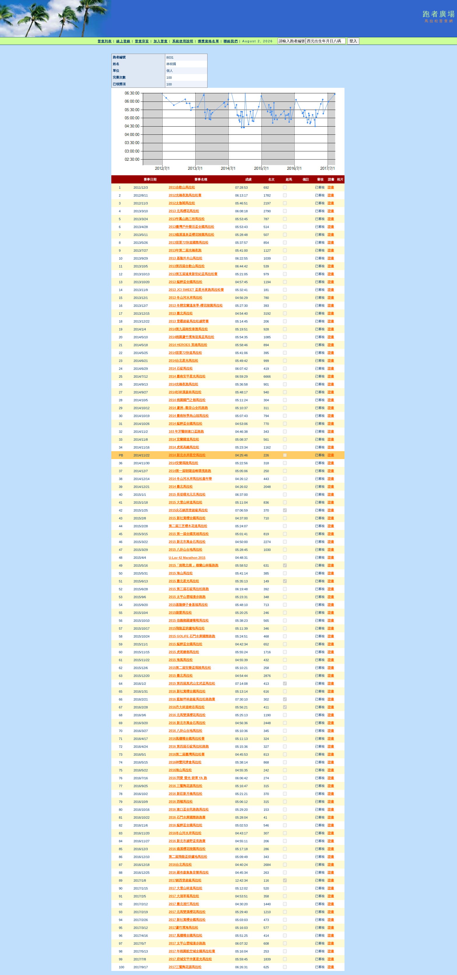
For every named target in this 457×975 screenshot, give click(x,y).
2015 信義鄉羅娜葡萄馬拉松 (189, 620)
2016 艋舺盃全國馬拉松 (186, 825)
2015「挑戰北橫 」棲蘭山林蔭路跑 (194, 565)
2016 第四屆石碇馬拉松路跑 (189, 746)
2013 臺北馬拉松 (181, 313)
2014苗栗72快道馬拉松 (185, 352)
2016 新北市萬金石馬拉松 (187, 722)
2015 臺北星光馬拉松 (184, 581)
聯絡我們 (231, 41)
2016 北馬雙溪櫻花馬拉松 (187, 715)
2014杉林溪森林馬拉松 (185, 392)
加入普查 (161, 41)
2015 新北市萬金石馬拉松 (187, 541)
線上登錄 (123, 41)
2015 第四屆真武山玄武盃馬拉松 (192, 683)
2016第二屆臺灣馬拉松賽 (187, 754)
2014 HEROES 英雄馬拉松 (188, 344)
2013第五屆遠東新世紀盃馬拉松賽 (193, 274)
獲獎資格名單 (208, 41)
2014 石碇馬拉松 (181, 368)
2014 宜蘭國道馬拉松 (184, 439)
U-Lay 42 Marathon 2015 (187, 557)
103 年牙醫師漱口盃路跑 (186, 431)
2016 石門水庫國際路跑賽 (187, 817)
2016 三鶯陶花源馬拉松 (186, 785)
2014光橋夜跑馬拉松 (183, 384)
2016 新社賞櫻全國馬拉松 (187, 691)
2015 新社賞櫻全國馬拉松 (187, 518)
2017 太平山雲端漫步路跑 (187, 943)
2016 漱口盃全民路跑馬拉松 (189, 809)
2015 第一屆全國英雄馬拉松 (189, 533)
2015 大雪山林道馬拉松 (186, 502)
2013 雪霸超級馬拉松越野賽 (189, 321)
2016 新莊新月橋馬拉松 (186, 793)
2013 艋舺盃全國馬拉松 (186, 281)
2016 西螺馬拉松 (181, 801)
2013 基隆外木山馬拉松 (186, 258)
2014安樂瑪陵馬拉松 (183, 463)
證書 (331, 187)
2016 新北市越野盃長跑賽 (187, 841)
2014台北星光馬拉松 (183, 360)
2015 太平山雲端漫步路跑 (187, 596)
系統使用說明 (183, 41)
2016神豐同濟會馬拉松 (185, 762)
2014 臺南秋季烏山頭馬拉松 (189, 415)
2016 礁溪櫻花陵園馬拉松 (187, 848)
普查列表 (105, 41)
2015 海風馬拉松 (181, 659)
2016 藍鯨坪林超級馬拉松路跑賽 (192, 699)
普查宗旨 (142, 41)
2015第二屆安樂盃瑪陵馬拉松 (190, 667)
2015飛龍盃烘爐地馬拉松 (187, 628)
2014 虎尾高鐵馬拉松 (184, 447)
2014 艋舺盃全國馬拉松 (186, 423)
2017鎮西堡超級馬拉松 (185, 880)
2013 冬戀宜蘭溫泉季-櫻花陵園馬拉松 (196, 305)
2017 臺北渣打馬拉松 (184, 904)
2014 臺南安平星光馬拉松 (187, 376)
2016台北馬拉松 (180, 864)
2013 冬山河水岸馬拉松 (186, 297)
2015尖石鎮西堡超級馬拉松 (188, 510)
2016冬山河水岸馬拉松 (185, 833)
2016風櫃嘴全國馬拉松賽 (187, 738)
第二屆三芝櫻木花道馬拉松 (188, 526)
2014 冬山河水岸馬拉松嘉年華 (190, 478)
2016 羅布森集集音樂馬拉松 (189, 872)
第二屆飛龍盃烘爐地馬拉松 (188, 856)
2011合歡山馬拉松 (182, 187)
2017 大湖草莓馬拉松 (184, 896)
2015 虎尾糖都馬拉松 (184, 652)
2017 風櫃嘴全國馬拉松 (186, 935)
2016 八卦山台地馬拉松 (186, 730)
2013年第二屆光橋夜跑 (185, 250)
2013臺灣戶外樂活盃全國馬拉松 (191, 226)
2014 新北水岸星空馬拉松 (187, 455)
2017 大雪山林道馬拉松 (186, 888)
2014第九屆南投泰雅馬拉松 (188, 329)
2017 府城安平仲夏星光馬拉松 (190, 959)
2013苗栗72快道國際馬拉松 (188, 242)
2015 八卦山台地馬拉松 (186, 549)
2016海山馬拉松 (180, 770)
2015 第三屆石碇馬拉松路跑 (189, 589)
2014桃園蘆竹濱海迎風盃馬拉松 (191, 337)
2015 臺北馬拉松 (181, 675)
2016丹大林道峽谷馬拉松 (187, 707)
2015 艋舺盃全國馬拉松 (186, 644)
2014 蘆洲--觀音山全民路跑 (188, 407)
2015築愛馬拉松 (180, 612)
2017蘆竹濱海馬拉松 (183, 927)
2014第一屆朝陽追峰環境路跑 (190, 470)
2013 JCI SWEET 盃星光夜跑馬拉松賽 (196, 289)
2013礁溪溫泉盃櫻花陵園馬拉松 (191, 234)
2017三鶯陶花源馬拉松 (185, 967)
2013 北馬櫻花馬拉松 (184, 211)
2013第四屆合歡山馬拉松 (187, 266)
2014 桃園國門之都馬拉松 (187, 400)
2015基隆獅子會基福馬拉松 (188, 604)
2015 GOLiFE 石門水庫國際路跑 (192, 636)
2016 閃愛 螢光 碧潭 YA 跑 (188, 778)
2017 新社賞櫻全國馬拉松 (187, 919)
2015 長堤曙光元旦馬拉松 (187, 494)
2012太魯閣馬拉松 (182, 203)
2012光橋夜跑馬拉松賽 (185, 195)
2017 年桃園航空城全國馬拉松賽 (192, 951)
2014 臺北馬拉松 (181, 486)
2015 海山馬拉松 (181, 573)
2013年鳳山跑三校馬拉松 (187, 218)
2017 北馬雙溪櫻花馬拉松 (187, 911)
